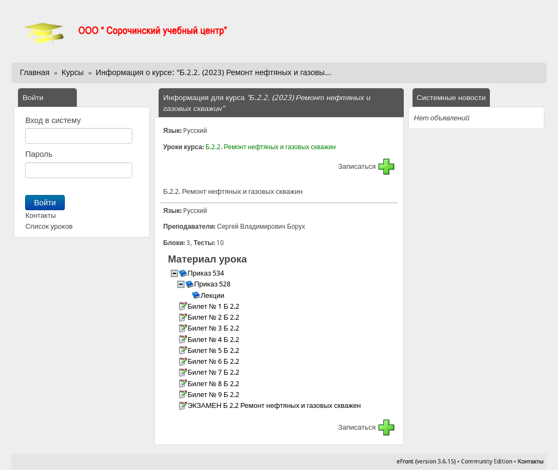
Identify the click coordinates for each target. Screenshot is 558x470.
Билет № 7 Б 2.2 (214, 372)
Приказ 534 (206, 273)
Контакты (40, 215)
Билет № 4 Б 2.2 (214, 339)
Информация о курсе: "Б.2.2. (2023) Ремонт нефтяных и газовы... (213, 72)
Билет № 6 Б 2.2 (214, 361)
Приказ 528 (213, 284)
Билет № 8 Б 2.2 (214, 384)
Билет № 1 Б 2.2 (214, 306)
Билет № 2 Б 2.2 (214, 317)
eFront (405, 461)
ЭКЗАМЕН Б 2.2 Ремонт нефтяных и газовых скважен (274, 405)
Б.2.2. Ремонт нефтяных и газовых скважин (270, 147)
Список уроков (48, 226)
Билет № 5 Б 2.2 (214, 350)
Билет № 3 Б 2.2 (214, 328)
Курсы (73, 72)
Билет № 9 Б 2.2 (214, 394)
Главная (34, 72)
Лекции (213, 295)
